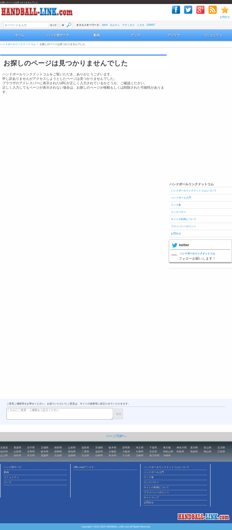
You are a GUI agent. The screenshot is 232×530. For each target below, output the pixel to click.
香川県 (31, 455)
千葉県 (153, 447)
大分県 (126, 455)
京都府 (112, 451)
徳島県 (17, 455)
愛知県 (72, 451)
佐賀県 (85, 455)
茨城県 (99, 447)
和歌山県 (168, 451)
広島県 (221, 451)
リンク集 (176, 204)
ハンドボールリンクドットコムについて (193, 190)
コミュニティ (212, 35)
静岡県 (58, 451)
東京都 (167, 447)
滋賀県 (99, 451)
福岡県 (72, 455)
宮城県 (44, 447)
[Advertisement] (79, 51)
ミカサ (140, 25)
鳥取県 (180, 451)
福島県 (85, 447)
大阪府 (126, 451)
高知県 (58, 455)
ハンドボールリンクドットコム (18, 44)
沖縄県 (167, 455)
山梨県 (17, 451)
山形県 (72, 447)
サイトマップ (151, 497)
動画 (97, 35)
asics (105, 24)
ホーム (19, 35)
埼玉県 (139, 447)
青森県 (17, 447)
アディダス (128, 25)
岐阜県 (44, 451)
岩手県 (31, 447)
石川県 (221, 447)
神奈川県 (182, 447)
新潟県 (194, 447)
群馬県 (126, 447)
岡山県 (207, 451)
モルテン (115, 25)
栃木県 (112, 447)
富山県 (207, 447)
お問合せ (225, 17)
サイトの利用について (183, 219)
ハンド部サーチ (58, 35)
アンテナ (174, 35)
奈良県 (153, 451)
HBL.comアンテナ (84, 467)
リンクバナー (178, 212)
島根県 (194, 451)
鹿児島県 (154, 455)
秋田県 (58, 447)
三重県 (85, 451)
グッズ (135, 35)
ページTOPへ (116, 436)
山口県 (4, 455)
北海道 (4, 447)
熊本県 (112, 455)
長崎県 (99, 455)
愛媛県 (44, 455)
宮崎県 (139, 455)
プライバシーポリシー (183, 226)
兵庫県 (139, 451)
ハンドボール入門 (181, 197)
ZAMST (150, 24)
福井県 (4, 451)
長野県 (31, 451)
